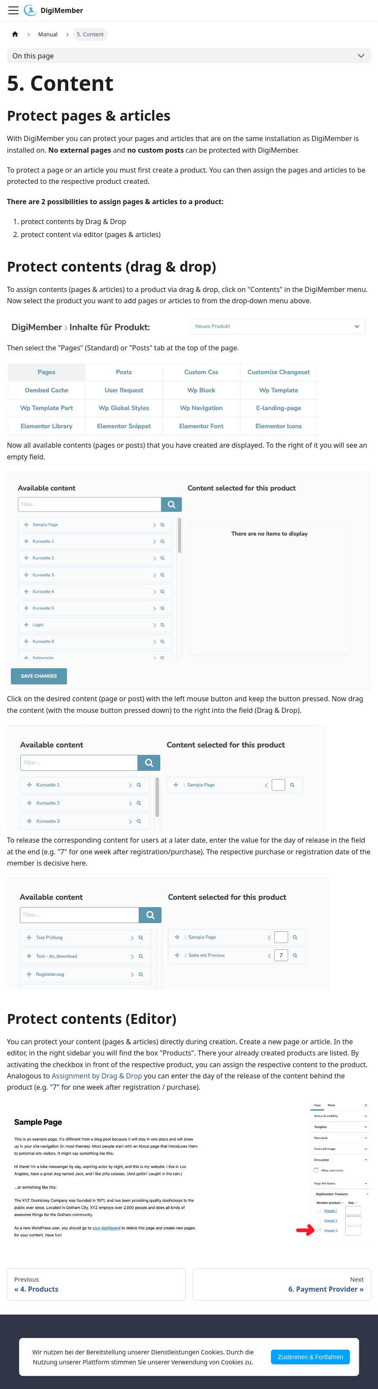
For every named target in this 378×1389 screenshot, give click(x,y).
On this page (33, 56)
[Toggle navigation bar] (13, 10)
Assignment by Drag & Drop (97, 1076)
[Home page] (15, 34)
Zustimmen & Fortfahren (310, 1357)
